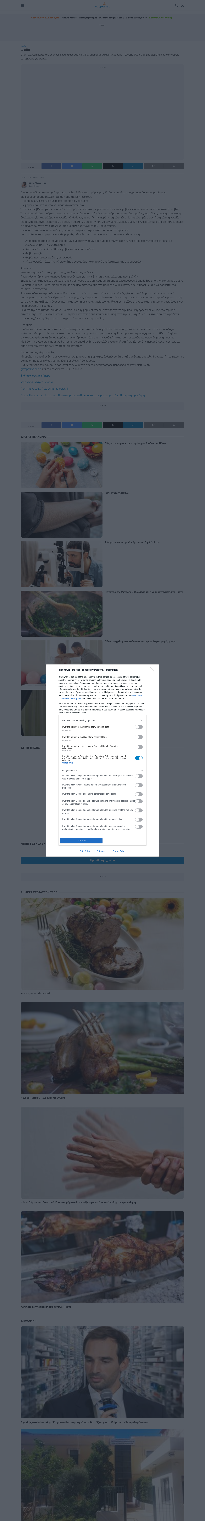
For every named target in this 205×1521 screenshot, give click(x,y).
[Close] (153, 670)
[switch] (139, 727)
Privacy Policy (119, 851)
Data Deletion (86, 851)
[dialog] (102, 760)
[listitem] (102, 720)
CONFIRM (81, 841)
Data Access (102, 851)
